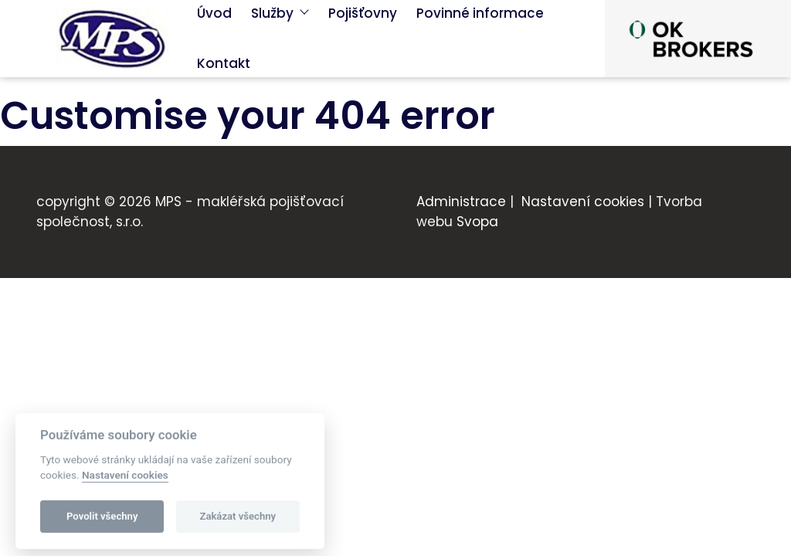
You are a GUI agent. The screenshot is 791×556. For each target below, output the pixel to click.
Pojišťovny (362, 13)
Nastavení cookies (582, 201)
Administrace (461, 201)
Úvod (214, 13)
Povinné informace (480, 13)
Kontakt (223, 63)
